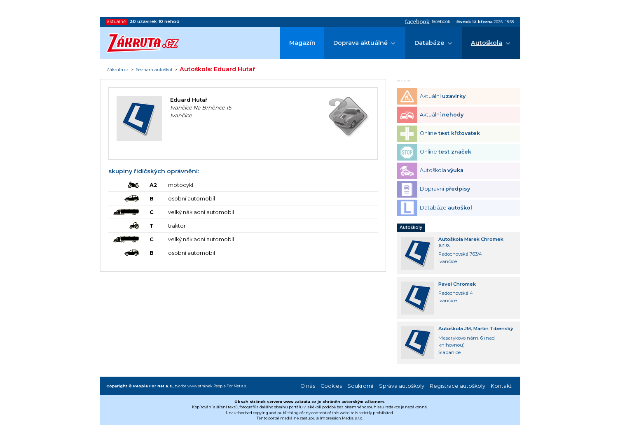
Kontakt (501, 386)
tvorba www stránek (194, 386)
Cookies (331, 386)
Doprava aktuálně (360, 43)
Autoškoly (411, 227)
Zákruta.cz (117, 70)
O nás (307, 386)
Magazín (302, 43)
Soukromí (360, 386)
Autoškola (486, 43)
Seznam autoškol (154, 70)
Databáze (429, 43)
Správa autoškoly (401, 386)
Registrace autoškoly (457, 386)
